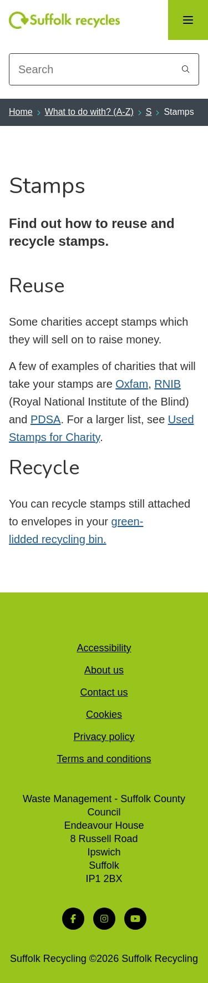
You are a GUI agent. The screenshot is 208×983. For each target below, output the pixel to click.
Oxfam (131, 384)
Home (21, 111)
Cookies (104, 714)
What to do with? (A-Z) (89, 111)
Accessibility (104, 647)
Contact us (104, 692)
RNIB (167, 384)
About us (104, 670)
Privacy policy (103, 736)
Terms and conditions (104, 758)
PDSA (45, 419)
